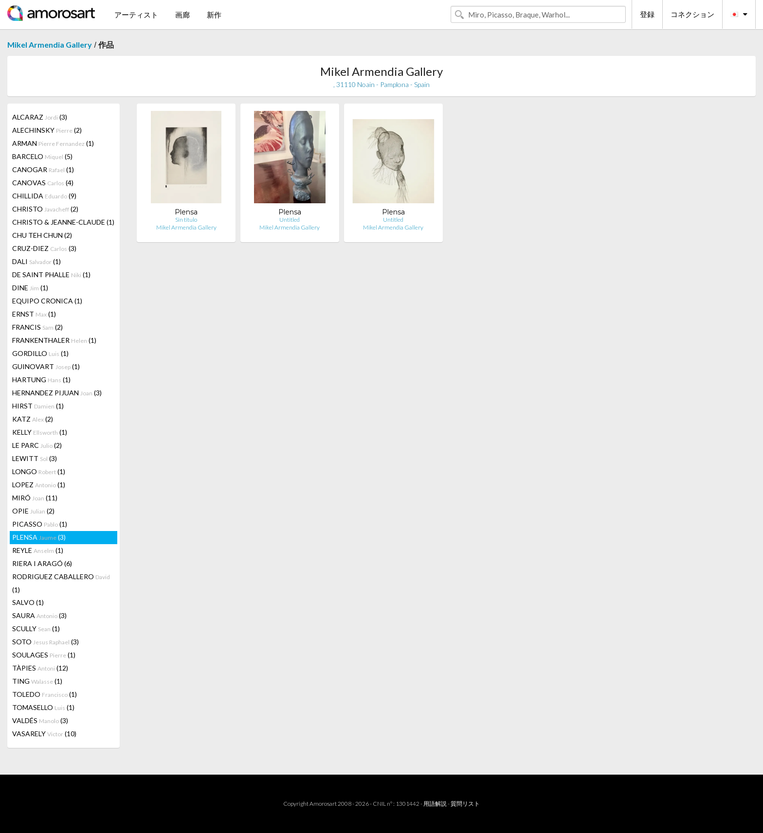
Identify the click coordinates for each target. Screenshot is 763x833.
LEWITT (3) (34, 458)
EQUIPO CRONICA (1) (47, 301)
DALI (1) (36, 261)
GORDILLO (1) (40, 353)
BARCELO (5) (42, 156)
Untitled (289, 219)
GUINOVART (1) (46, 366)
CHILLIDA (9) (44, 196)
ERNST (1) (34, 314)
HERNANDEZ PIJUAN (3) (57, 393)
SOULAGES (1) (43, 655)
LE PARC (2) (37, 445)
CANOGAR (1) (43, 169)
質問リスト (465, 803)
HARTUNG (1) (41, 379)
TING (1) (37, 681)
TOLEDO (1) (44, 694)
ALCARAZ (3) (39, 117)
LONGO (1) (38, 471)
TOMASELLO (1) (43, 707)
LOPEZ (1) (38, 484)
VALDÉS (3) (40, 720)
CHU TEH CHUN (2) (42, 235)
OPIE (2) (33, 511)
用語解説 (435, 803)
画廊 (182, 14)
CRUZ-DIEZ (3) (44, 248)
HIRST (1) (38, 406)
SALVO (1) (28, 602)
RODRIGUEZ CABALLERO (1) (61, 583)
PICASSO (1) (39, 524)
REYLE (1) (37, 550)
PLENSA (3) (39, 537)
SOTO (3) (45, 642)
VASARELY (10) (44, 733)
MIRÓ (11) (34, 498)
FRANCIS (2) (37, 327)
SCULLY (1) (36, 628)
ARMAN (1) (53, 143)
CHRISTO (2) (45, 209)
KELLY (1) (39, 432)
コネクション (692, 14)
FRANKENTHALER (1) (54, 340)
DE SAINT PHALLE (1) (51, 274)
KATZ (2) (32, 419)
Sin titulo (186, 219)
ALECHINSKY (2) (47, 130)
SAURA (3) (39, 615)
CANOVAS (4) (42, 182)
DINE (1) (30, 288)
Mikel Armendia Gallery (49, 44)
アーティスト (136, 14)
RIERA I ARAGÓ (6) (42, 563)
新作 (214, 14)
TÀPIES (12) (40, 668)
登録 (647, 14)
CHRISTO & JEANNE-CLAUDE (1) (63, 222)
